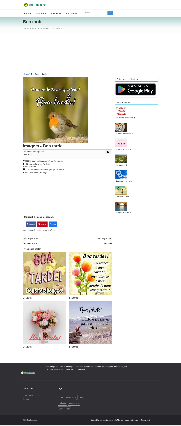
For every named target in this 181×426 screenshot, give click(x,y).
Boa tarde (27, 298)
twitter (53, 224)
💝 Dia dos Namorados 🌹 (126, 118)
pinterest (42, 224)
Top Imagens (58, 161)
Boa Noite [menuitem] (56, 13)
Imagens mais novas (123, 213)
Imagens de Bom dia (123, 149)
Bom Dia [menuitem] (27, 13)
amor (61, 398)
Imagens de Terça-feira (124, 133)
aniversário (71, 398)
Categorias (73, 13)
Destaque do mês (122, 197)
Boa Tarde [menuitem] (41, 13)
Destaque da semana (124, 181)
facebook (31, 224)
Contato (26, 400)
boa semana (74, 404)
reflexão (62, 404)
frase (81, 398)
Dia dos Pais (64, 409)
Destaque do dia (122, 165)
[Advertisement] (90, 51)
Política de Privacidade (31, 396)
